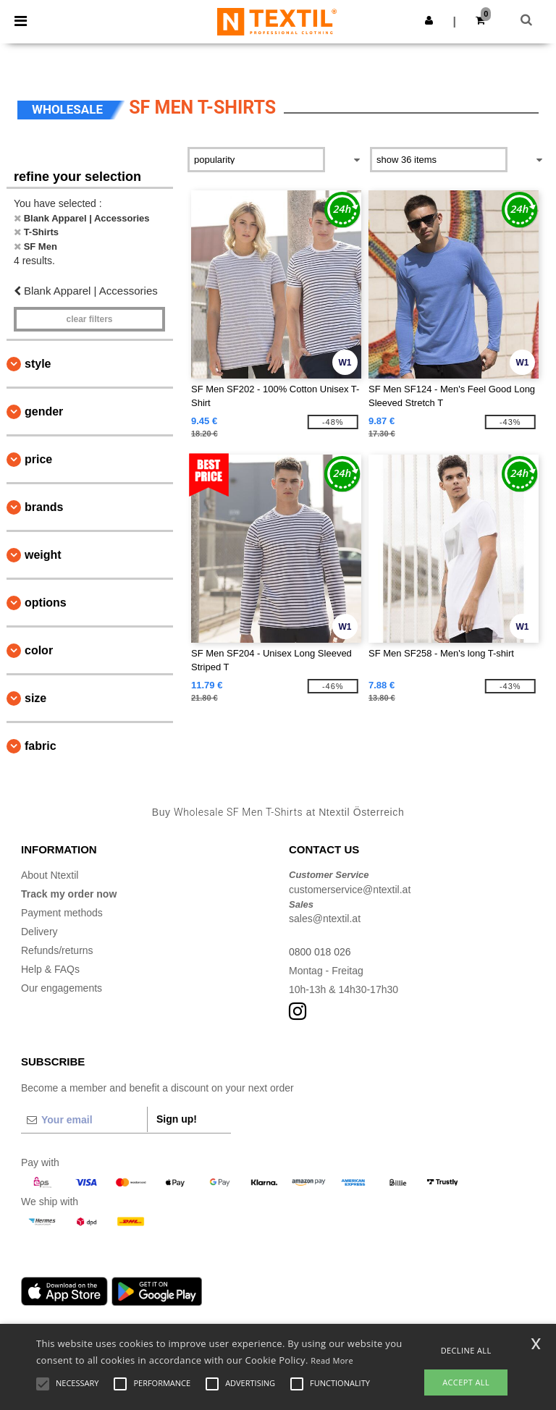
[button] (429, 20)
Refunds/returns (57, 950)
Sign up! (176, 1119)
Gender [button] (44, 411)
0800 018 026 (320, 952)
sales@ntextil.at (325, 918)
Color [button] (39, 650)
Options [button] (46, 602)
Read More (332, 1360)
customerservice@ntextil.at (349, 889)
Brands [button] (44, 507)
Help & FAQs (50, 969)
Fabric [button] (40, 746)
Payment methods (62, 913)
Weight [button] (43, 555)
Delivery (39, 931)
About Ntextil (49, 875)
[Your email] (84, 1120)
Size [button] (35, 698)
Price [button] (38, 459)
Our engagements (61, 988)
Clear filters (89, 319)
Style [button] (38, 364)
